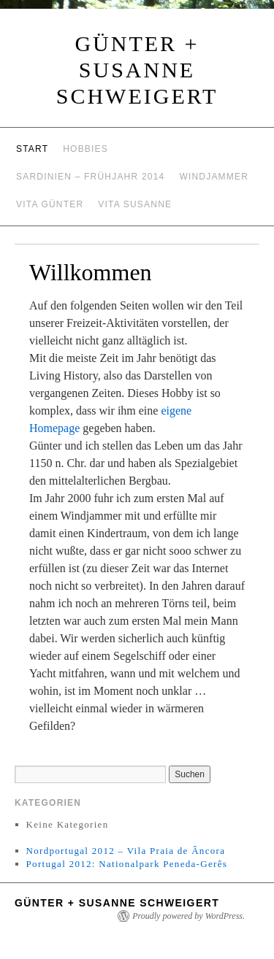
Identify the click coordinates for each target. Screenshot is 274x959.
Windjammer (213, 177)
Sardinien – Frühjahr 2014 (90, 177)
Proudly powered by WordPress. (188, 916)
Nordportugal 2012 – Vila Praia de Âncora (126, 850)
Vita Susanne (135, 204)
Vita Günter (49, 204)
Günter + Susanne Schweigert (137, 69)
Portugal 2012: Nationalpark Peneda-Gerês (126, 863)
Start (32, 149)
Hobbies (85, 149)
